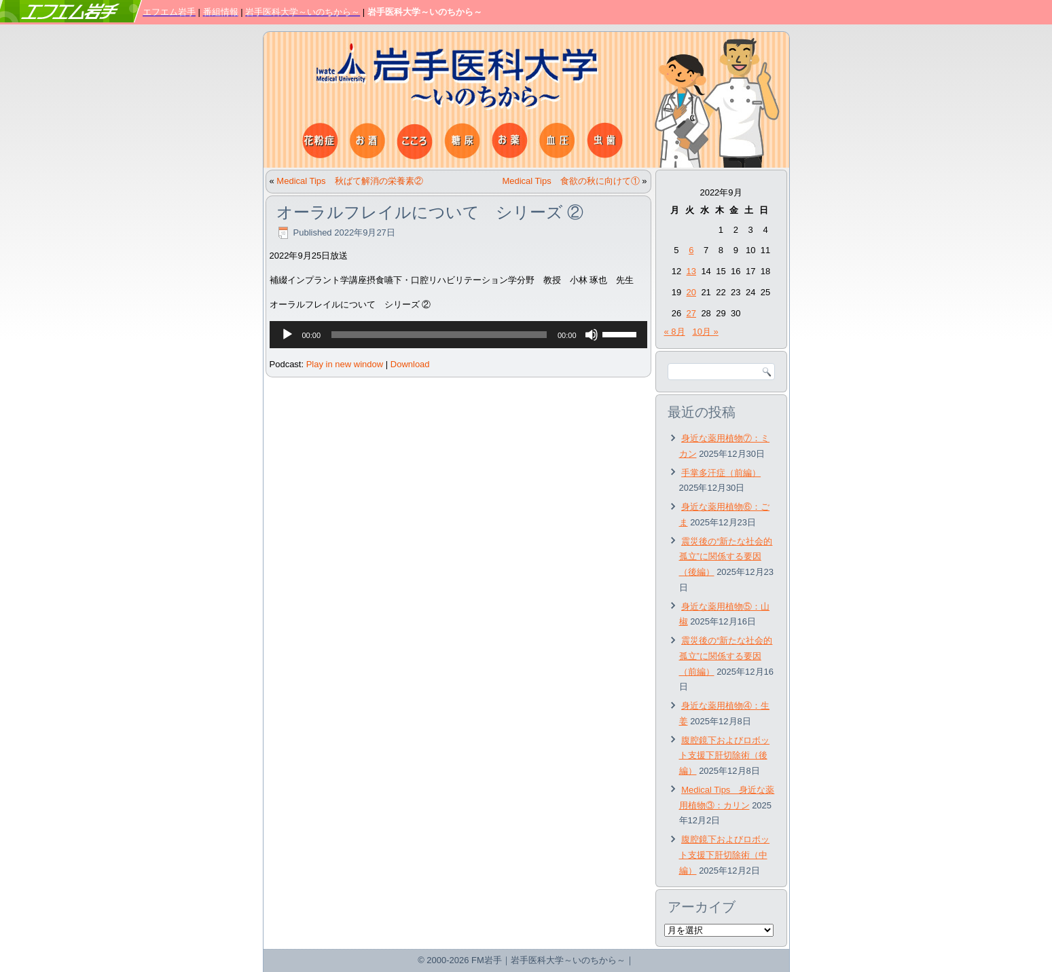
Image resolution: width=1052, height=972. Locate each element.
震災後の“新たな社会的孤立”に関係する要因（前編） (726, 656)
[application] (458, 334)
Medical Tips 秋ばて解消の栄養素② (349, 181)
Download (410, 364)
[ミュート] (591, 334)
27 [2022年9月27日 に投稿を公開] (691, 313)
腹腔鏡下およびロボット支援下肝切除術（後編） (724, 756)
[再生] (287, 334)
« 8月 (674, 331)
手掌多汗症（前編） (721, 473)
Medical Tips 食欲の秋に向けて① (570, 181)
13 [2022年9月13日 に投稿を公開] (691, 271)
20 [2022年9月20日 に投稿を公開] (691, 292)
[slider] (439, 334)
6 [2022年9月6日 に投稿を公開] (691, 250)
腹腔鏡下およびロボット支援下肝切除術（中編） (724, 855)
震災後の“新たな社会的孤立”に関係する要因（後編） (726, 557)
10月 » (705, 331)
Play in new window (344, 364)
